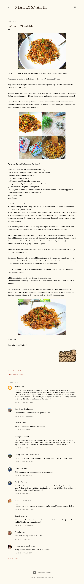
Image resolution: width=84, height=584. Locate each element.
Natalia (18, 387)
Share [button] (10, 371)
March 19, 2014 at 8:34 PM (24, 539)
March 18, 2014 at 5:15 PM (23, 493)
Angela (18, 532)
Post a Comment (14, 558)
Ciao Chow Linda (22, 409)
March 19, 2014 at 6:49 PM (24, 525)
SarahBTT (19, 423)
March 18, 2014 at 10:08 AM (24, 416)
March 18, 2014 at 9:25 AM (24, 402)
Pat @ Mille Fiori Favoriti (25, 455)
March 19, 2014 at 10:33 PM (24, 553)
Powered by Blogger (42, 572)
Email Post (17, 371)
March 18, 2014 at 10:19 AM (24, 430)
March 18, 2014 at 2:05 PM (24, 448)
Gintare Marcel (48, 577)
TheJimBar (19, 468)
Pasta (21, 374)
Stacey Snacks (31, 7)
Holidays (15, 374)
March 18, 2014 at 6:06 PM (24, 509)
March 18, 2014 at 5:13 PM (23, 475)
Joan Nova (19, 516)
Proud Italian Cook (22, 546)
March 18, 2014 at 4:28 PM (24, 462)
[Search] (75, 6)
